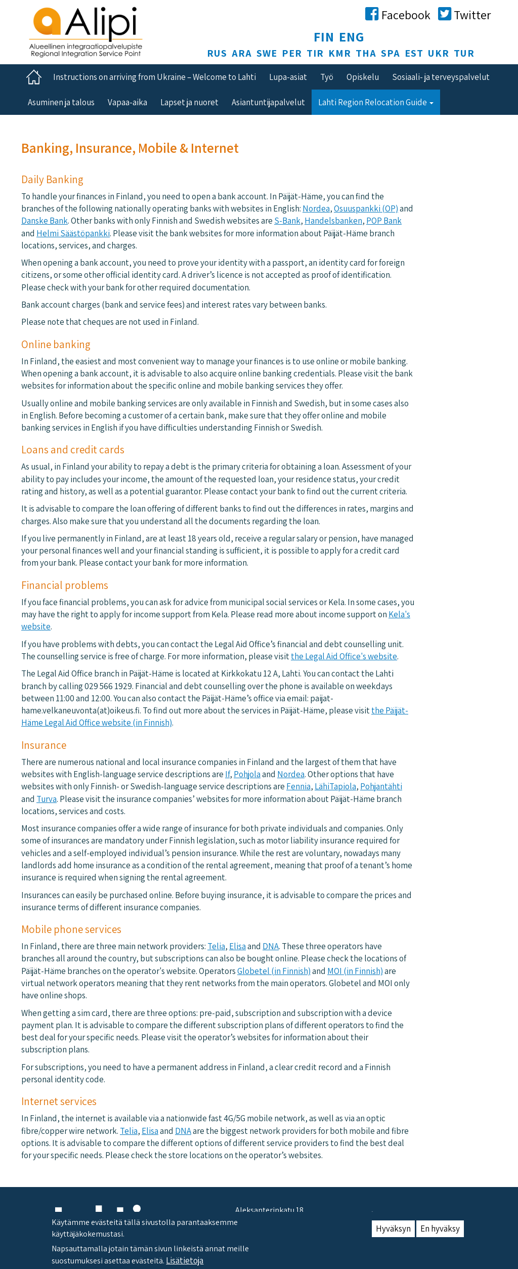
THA (366, 53)
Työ (326, 76)
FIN (324, 36)
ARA (242, 53)
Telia (216, 946)
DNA (271, 946)
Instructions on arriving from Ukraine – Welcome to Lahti (154, 76)
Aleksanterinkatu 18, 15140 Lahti (270, 1216)
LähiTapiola (335, 786)
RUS (217, 53)
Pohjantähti (381, 786)
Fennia (298, 786)
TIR (315, 53)
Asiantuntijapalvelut (268, 102)
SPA (390, 53)
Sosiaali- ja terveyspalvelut (441, 76)
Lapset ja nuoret (189, 102)
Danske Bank (44, 220)
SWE (266, 53)
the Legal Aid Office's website (344, 656)
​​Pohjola (247, 774)
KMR (339, 53)
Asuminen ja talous (61, 102)
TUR (464, 53)
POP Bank (384, 220)
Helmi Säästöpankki (73, 233)
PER (292, 53)
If (227, 774)
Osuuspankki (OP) (366, 208)
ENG (352, 36)
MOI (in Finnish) (355, 971)
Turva (46, 799)
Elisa (237, 946)
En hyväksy (440, 1233)
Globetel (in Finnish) (274, 971)
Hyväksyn (393, 1233)
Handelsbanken (333, 220)
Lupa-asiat (288, 76)
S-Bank (287, 220)
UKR (438, 53)
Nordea (316, 208)
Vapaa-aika (127, 102)
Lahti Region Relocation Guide (376, 102)
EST (414, 53)
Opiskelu (363, 76)
